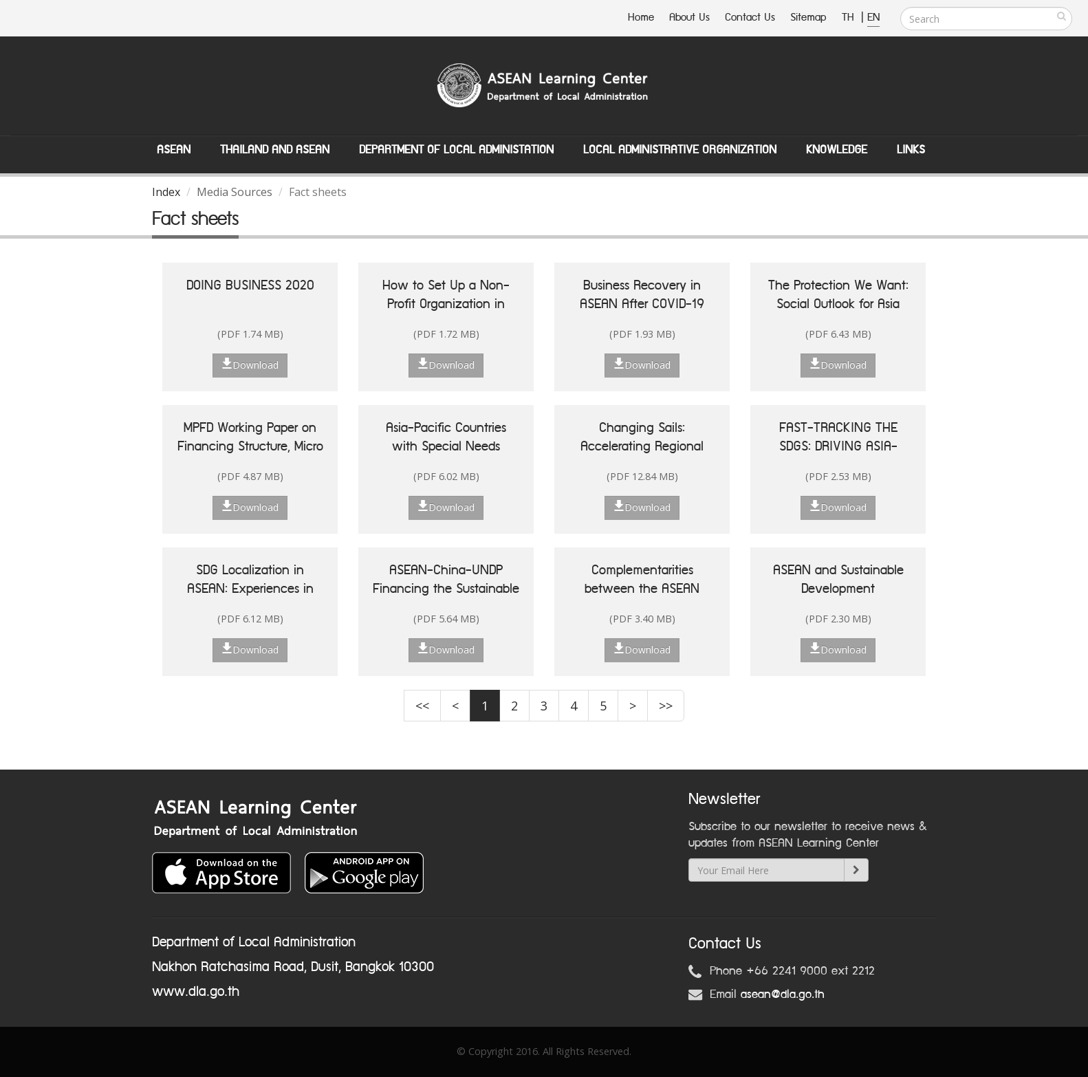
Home (641, 17)
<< (422, 705)
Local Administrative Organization (679, 150)
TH (850, 17)
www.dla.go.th (195, 991)
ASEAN (174, 150)
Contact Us (750, 17)
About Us (689, 17)
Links (911, 150)
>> (666, 705)
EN (873, 17)
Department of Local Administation (456, 150)
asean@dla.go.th (783, 994)
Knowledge (836, 150)
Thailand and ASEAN (274, 150)
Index (166, 191)
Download (250, 364)
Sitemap (808, 17)
